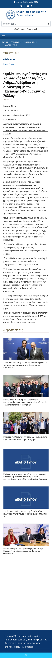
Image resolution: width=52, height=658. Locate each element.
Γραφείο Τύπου (30, 42)
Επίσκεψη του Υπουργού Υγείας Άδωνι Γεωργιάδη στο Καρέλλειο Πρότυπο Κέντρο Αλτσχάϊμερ (25, 438)
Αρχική (5, 42)
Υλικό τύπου (19, 29)
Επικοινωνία (32, 29)
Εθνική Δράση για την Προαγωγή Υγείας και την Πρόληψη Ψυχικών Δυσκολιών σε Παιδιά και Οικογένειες (23, 551)
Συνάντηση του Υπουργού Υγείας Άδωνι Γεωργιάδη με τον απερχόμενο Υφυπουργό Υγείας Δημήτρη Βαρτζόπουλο (25, 365)
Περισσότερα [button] (27, 647)
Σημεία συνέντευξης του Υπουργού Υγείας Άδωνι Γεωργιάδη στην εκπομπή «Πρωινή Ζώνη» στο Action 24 (25, 514)
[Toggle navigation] (3, 36)
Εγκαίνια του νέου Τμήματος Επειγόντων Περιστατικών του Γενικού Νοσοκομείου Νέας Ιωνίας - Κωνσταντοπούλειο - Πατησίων (25, 402)
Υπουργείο (16, 42)
